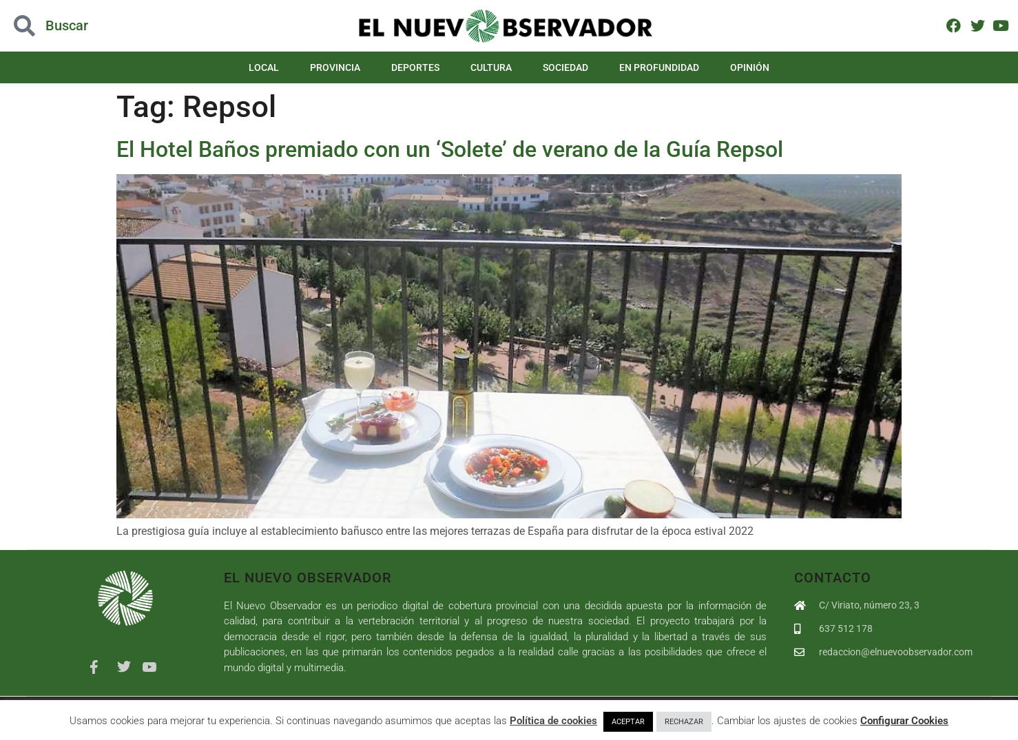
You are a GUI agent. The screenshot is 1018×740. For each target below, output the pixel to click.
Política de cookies (553, 721)
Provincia (335, 67)
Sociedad (565, 67)
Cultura (491, 67)
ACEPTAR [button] (628, 721)
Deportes (415, 67)
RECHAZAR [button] (684, 721)
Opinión (749, 67)
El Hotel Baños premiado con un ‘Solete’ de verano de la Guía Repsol (449, 149)
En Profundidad (659, 67)
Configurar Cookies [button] (904, 721)
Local (264, 67)
